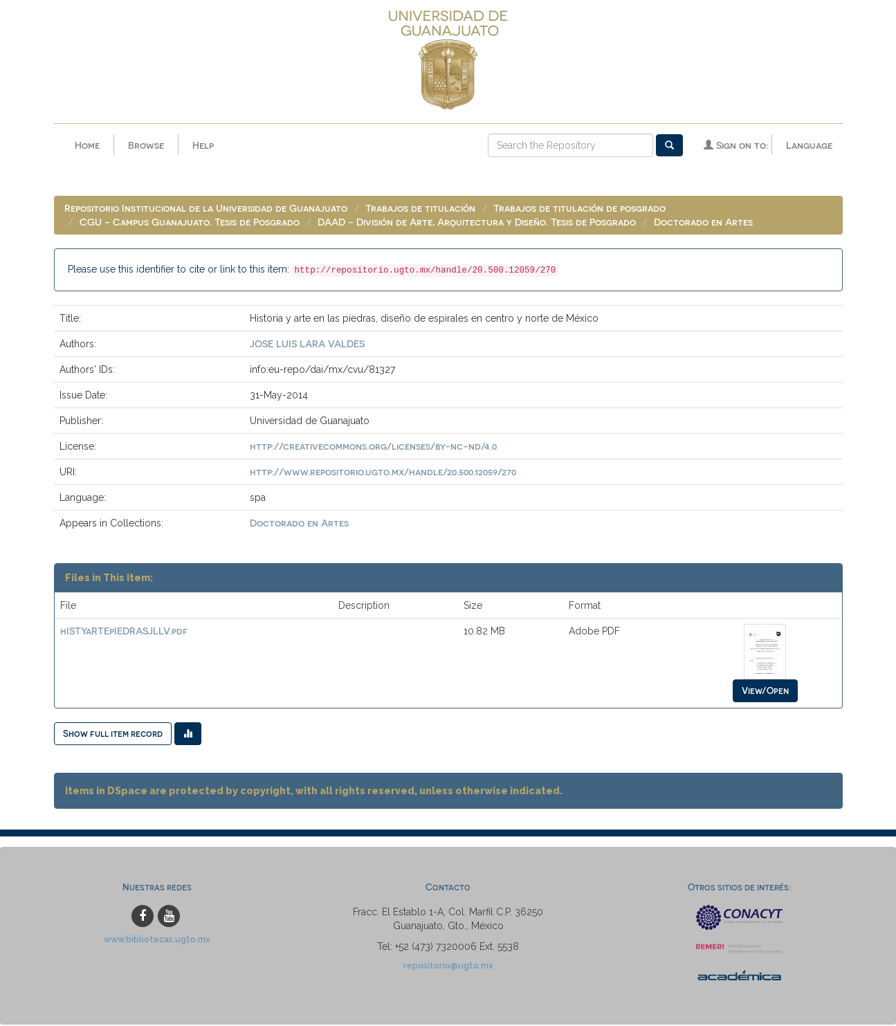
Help (203, 145)
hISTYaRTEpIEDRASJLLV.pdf (124, 632)
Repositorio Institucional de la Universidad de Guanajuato (205, 209)
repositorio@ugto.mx (448, 967)
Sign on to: (736, 145)
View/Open (765, 691)
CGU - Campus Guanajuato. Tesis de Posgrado (190, 223)
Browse (146, 145)
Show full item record (113, 734)
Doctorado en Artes (703, 223)
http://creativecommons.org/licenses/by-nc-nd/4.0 (373, 447)
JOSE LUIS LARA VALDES (307, 345)
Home (87, 145)
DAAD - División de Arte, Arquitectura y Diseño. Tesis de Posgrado (477, 223)
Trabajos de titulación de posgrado (579, 209)
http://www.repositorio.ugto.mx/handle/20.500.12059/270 (383, 473)
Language (809, 145)
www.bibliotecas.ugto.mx (157, 940)
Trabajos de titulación (420, 209)
